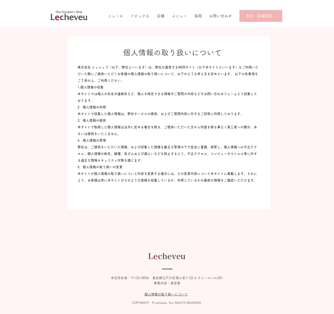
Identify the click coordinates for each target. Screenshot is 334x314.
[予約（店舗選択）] (260, 16)
